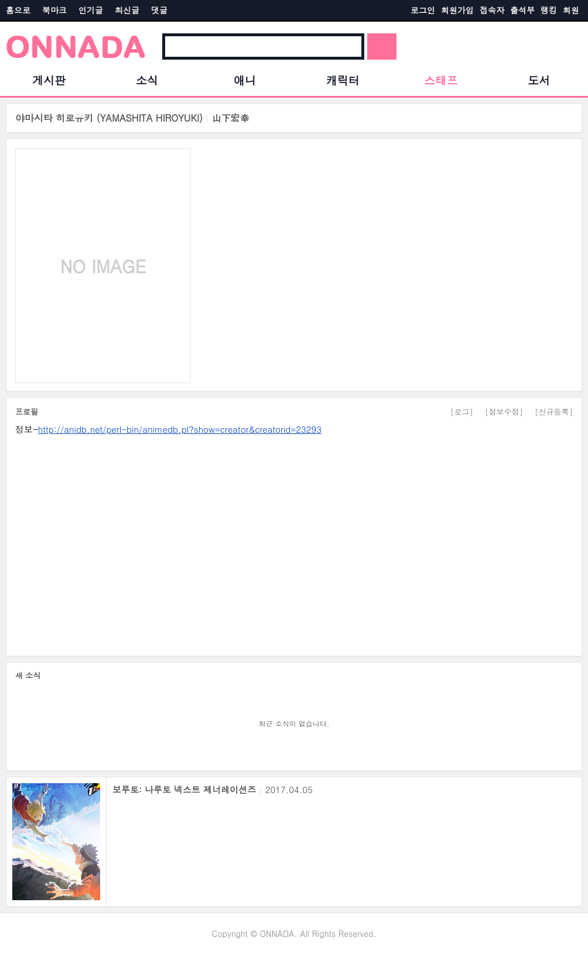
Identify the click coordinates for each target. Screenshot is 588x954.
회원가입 (457, 10)
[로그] (461, 411)
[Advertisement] (294, 542)
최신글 (127, 10)
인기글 (90, 10)
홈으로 (18, 10)
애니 (245, 80)
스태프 (440, 80)
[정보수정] (504, 411)
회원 (571, 10)
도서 (539, 80)
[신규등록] (554, 411)
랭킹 (549, 10)
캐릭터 (343, 80)
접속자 (492, 10)
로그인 (423, 10)
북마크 (54, 10)
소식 (147, 80)
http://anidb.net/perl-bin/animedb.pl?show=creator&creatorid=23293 (180, 429)
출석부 (522, 10)
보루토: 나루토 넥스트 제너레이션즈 (184, 789)
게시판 (49, 80)
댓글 (159, 10)
